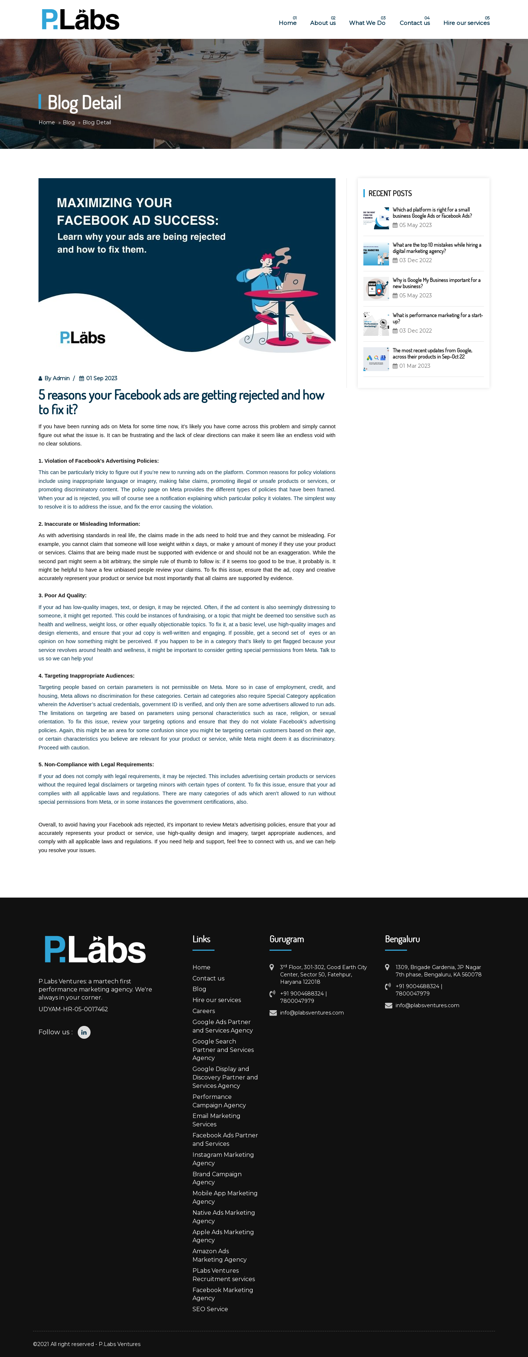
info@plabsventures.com (312, 1012)
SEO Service (210, 1309)
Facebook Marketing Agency (222, 1294)
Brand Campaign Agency (217, 1178)
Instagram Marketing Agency (223, 1159)
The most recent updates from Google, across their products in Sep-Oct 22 (432, 353)
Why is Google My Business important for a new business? (437, 283)
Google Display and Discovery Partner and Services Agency (225, 1077)
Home (286, 20)
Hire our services (464, 20)
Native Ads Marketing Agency (223, 1217)
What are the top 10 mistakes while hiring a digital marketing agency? (437, 247)
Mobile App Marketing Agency (225, 1197)
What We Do (365, 20)
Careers (203, 1011)
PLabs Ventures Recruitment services (223, 1275)
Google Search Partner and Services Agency (223, 1050)
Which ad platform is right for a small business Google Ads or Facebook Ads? (432, 212)
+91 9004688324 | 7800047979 (303, 997)
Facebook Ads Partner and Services (225, 1139)
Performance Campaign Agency (219, 1101)
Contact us (412, 20)
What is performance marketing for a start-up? (438, 318)
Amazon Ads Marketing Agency (219, 1255)
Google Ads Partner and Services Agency (222, 1026)
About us (321, 20)
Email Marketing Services (216, 1120)
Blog (199, 989)
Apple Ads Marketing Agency (223, 1236)
